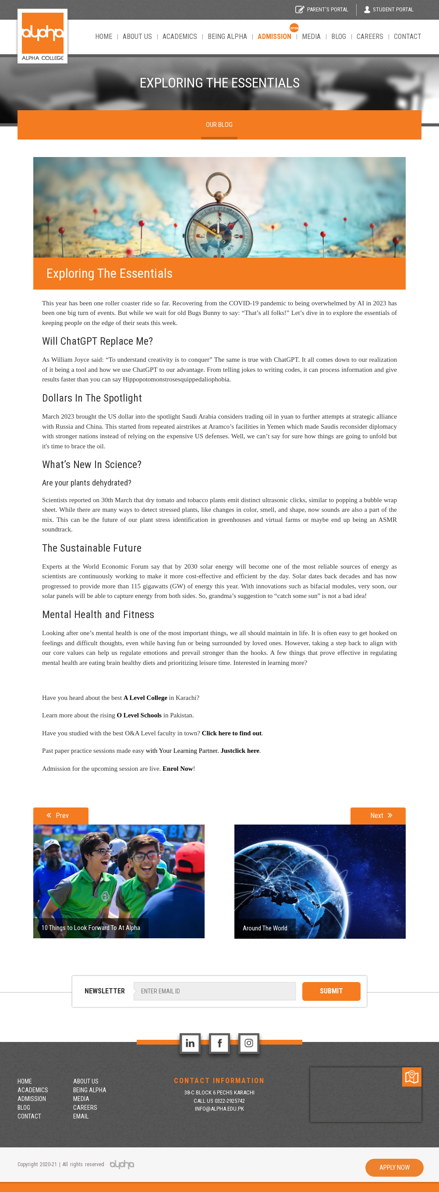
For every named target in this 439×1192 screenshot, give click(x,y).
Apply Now (394, 1167)
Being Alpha (227, 36)
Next (381, 815)
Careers (370, 36)
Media (311, 36)
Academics (180, 36)
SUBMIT (331, 991)
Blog (338, 36)
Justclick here (240, 750)
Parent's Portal (321, 9)
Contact (407, 36)
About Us (137, 36)
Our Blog (219, 125)
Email (81, 1116)
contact (29, 1116)
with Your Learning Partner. (182, 750)
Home (103, 36)
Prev (57, 815)
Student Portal (389, 9)
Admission (32, 1098)
